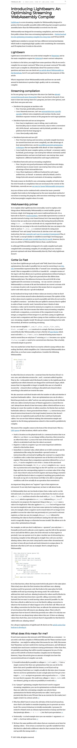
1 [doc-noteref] (36, 337)
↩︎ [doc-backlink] (55, 680)
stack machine (32, 216)
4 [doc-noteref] (50, 527)
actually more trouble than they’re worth (37, 239)
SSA (62, 266)
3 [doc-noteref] (61, 499)
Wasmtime (55, 56)
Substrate (38, 58)
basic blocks (54, 332)
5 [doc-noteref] (34, 620)
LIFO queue (15, 430)
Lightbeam (15, 22)
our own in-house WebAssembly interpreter (48, 186)
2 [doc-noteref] (32, 399)
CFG (12, 269)
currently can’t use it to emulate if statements (42, 234)
